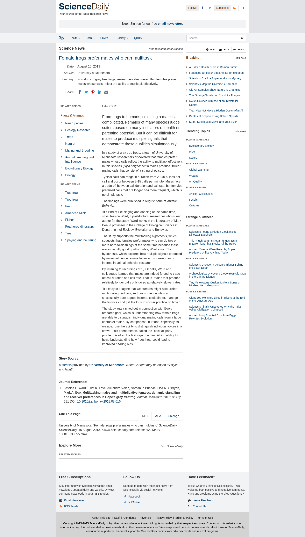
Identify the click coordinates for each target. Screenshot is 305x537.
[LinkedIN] (99, 92)
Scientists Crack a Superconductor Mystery (215, 78)
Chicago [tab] (173, 416)
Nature (69, 143)
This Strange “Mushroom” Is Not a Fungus (214, 95)
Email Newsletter (74, 500)
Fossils (193, 199)
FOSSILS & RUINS (196, 187)
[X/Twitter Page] (210, 8)
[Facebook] (79, 92)
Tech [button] (90, 37)
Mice (192, 151)
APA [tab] (158, 416)
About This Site (101, 517)
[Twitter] (86, 92)
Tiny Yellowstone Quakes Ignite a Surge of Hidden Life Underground (214, 284)
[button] (210, 50)
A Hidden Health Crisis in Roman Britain (213, 67)
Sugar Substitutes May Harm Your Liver (213, 121)
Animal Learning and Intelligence (79, 159)
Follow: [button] (192, 7)
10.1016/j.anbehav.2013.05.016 (99, 401)
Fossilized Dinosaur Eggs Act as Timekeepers (216, 72)
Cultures (194, 205)
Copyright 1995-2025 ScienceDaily (84, 523)
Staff (117, 517)
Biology (70, 175)
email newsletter (170, 23)
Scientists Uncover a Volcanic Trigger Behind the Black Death (216, 266)
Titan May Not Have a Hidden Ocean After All (216, 110)
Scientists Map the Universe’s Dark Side (213, 84)
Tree (68, 233)
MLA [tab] (145, 416)
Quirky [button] (139, 37)
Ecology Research (77, 130)
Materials (65, 365)
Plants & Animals (72, 115)
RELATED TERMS (70, 184)
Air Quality (195, 181)
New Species (74, 123)
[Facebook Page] (202, 8)
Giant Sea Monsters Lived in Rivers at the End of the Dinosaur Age (217, 299)
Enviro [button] (105, 37)
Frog (68, 206)
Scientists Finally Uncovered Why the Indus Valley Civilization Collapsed (215, 308)
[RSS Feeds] (234, 8)
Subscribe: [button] (222, 7)
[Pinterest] (93, 92)
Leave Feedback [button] (203, 500)
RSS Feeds (71, 506)
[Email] (106, 92)
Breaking (192, 57)
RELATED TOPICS (70, 106)
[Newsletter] (242, 8)
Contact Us (199, 506)
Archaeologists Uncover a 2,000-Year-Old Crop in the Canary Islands (217, 275)
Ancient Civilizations (201, 193)
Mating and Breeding (79, 150)
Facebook (134, 496)
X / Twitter (135, 502)
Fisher (69, 219)
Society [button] (122, 37)
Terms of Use (205, 517)
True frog (71, 192)
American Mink (75, 213)
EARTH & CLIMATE (196, 163)
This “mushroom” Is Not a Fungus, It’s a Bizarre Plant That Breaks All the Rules (213, 242)
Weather (194, 175)
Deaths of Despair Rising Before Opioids (213, 116)
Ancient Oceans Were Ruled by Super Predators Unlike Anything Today (212, 251)
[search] (242, 38)
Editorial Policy (184, 517)
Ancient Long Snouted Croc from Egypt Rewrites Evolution (212, 317)
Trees (69, 137)
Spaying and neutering (80, 240)
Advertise (145, 517)
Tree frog (71, 199)
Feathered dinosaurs (79, 226)
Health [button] (75, 37)
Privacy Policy (163, 517)
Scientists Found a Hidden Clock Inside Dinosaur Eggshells (213, 233)
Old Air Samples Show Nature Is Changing (214, 89)
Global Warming (199, 169)
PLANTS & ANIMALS (197, 139)
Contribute (130, 517)
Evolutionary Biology (79, 168)
